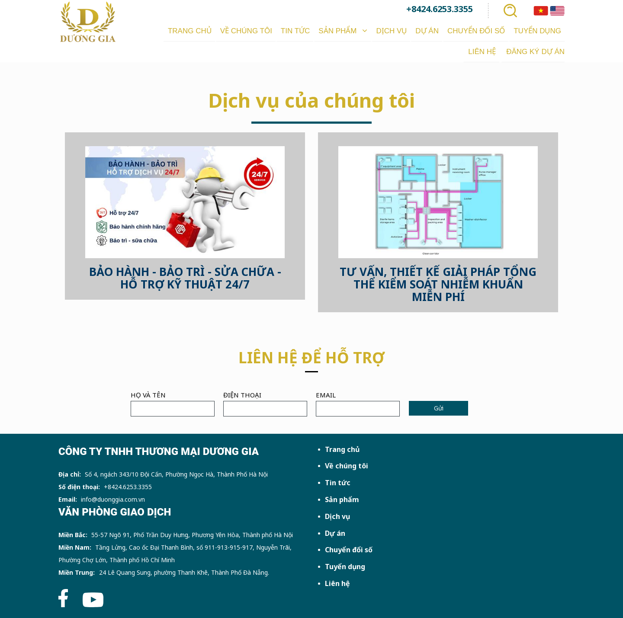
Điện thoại (242, 395)
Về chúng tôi (346, 466)
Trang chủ (342, 449)
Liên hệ (337, 583)
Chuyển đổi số (349, 549)
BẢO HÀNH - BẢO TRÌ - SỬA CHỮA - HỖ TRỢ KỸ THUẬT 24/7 (185, 278)
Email (326, 395)
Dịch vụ (337, 516)
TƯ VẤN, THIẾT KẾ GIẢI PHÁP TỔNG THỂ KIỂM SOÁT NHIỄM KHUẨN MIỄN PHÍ (438, 284)
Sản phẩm (342, 499)
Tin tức (337, 482)
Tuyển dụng (345, 566)
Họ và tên (148, 395)
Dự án (335, 533)
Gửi (438, 408)
